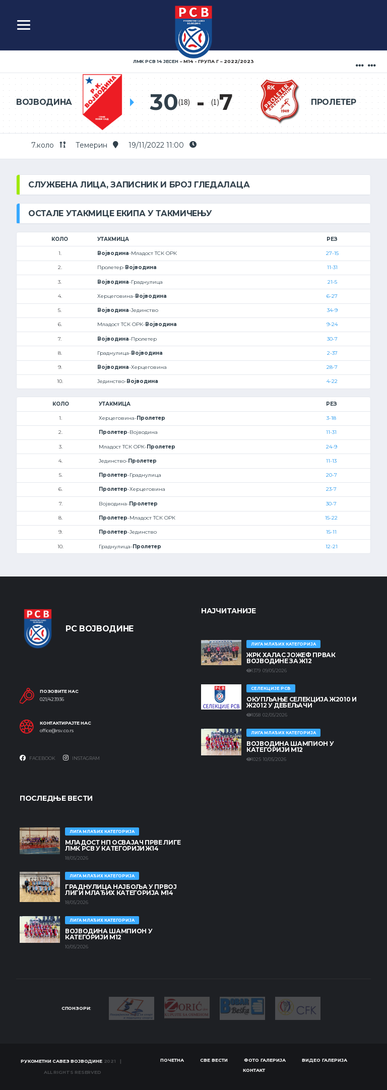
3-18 (331, 418)
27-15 (332, 253)
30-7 (332, 339)
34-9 (332, 310)
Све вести (214, 1060)
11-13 (331, 461)
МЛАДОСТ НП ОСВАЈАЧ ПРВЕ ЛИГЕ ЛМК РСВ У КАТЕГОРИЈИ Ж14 (123, 845)
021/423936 (52, 699)
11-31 (332, 267)
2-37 (332, 353)
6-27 (332, 296)
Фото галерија (265, 1060)
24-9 (331, 446)
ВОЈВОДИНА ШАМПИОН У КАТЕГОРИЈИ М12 (290, 746)
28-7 (332, 367)
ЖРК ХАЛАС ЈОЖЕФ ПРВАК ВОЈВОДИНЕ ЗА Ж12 (290, 658)
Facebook (37, 758)
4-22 (332, 381)
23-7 (331, 489)
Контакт (254, 1070)
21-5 (332, 282)
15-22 (331, 518)
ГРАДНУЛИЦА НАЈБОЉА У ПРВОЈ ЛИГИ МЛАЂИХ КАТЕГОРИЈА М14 (121, 889)
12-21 (332, 546)
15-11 (331, 532)
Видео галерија (324, 1060)
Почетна (172, 1060)
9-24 (332, 324)
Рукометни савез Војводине (61, 1061)
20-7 (331, 475)
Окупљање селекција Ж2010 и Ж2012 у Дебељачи (301, 702)
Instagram (81, 758)
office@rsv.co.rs (57, 730)
